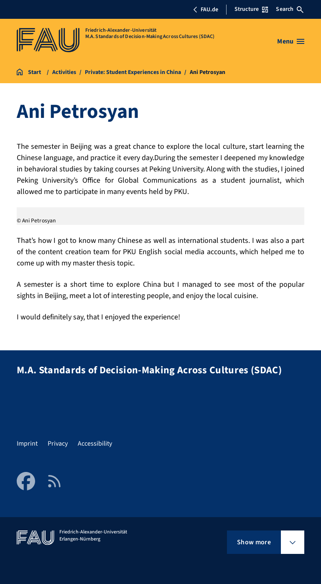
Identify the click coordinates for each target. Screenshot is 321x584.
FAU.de (206, 9)
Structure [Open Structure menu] (251, 9)
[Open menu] (290, 41)
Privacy (58, 443)
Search (289, 9)
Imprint (27, 443)
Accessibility (95, 443)
